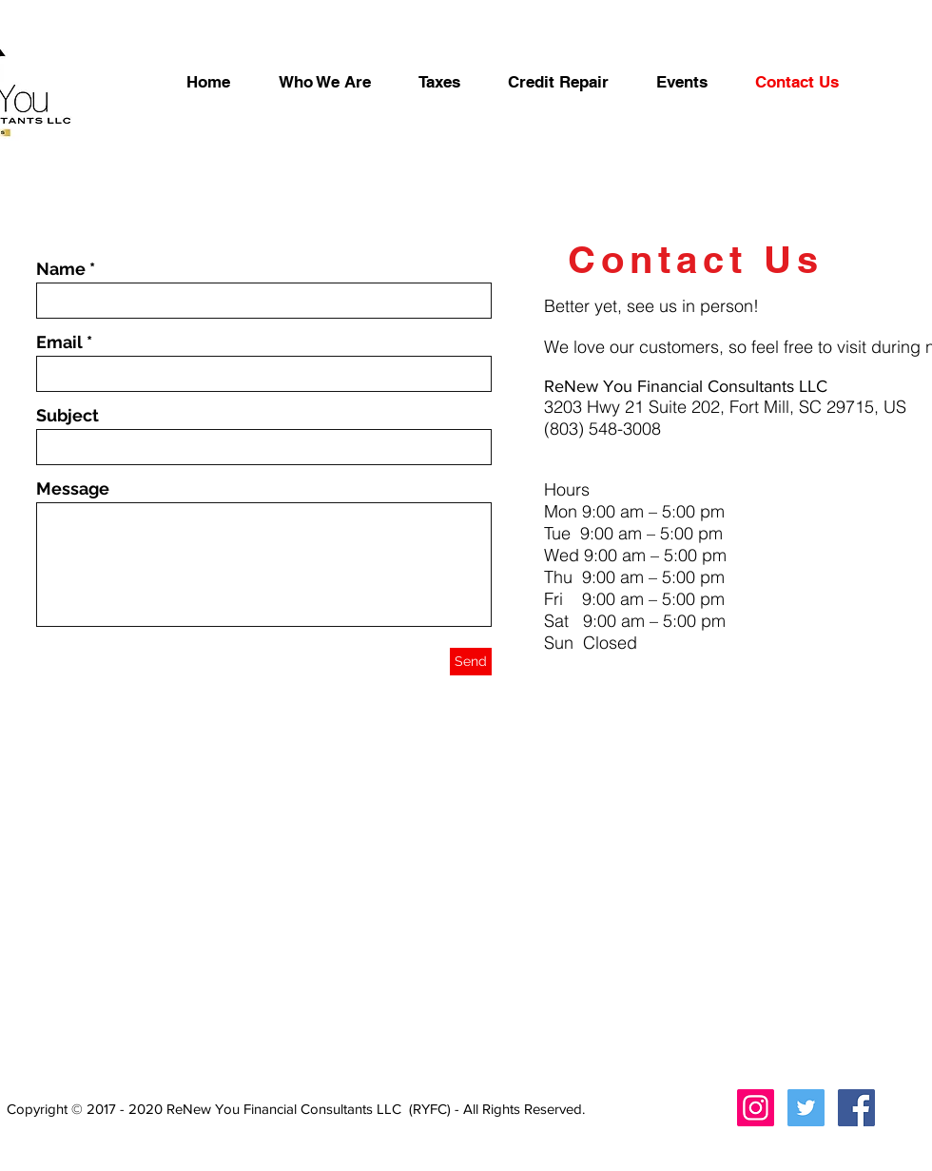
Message (72, 489)
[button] (558, 81)
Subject (67, 415)
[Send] (471, 661)
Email (59, 342)
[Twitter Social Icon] (806, 1107)
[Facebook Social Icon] (856, 1107)
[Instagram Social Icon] (755, 1107)
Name (61, 269)
